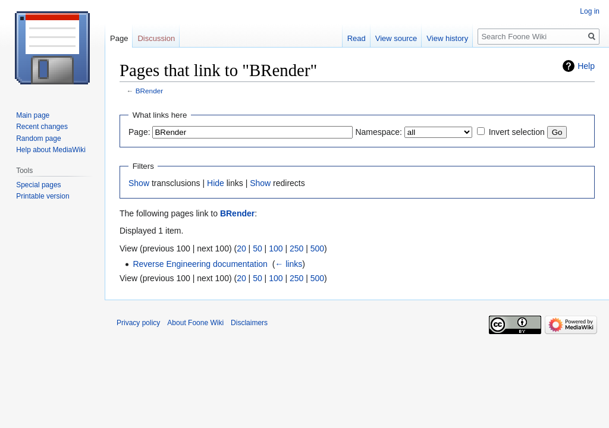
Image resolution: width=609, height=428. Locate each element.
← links (288, 264)
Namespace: (378, 132)
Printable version (42, 196)
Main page (32, 115)
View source (396, 38)
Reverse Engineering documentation (200, 264)
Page (119, 38)
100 (275, 248)
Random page (38, 138)
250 (296, 248)
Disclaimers (249, 323)
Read (356, 38)
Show (138, 183)
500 (317, 248)
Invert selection (517, 132)
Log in (589, 11)
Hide (215, 183)
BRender (149, 91)
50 (257, 248)
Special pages (38, 185)
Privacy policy (138, 323)
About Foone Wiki (195, 323)
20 (241, 248)
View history (447, 38)
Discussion (156, 38)
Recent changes (42, 126)
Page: (139, 132)
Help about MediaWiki (51, 150)
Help (586, 66)
